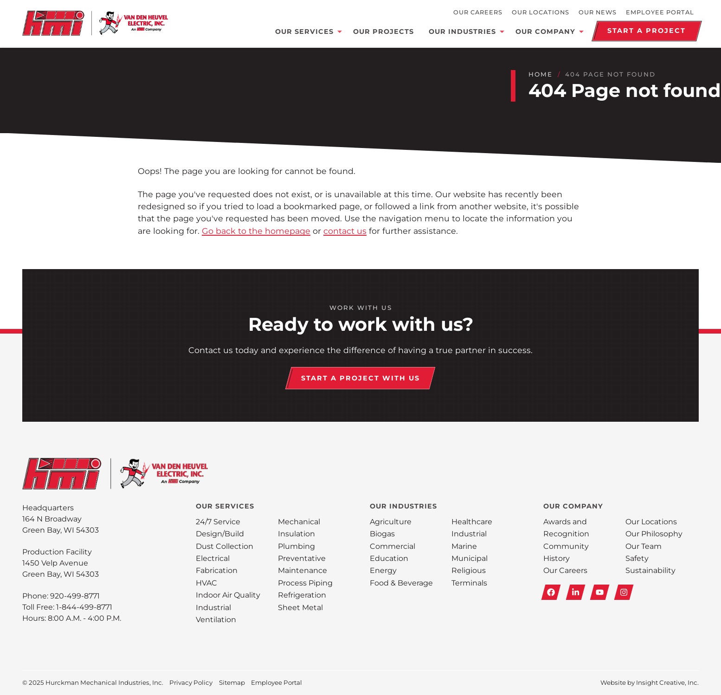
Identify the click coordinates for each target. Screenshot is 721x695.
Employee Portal (660, 12)
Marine (464, 546)
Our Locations (540, 12)
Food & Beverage (401, 583)
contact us (345, 231)
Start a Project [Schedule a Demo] (646, 30)
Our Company (547, 31)
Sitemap (232, 682)
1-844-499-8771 (84, 607)
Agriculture (391, 521)
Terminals (469, 583)
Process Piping (305, 583)
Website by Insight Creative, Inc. (649, 682)
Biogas (382, 533)
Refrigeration (302, 595)
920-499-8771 (75, 596)
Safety (637, 558)
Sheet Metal (300, 607)
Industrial (469, 533)
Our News (598, 12)
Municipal (469, 558)
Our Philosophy (653, 533)
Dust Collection (224, 546)
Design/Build (220, 533)
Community (566, 546)
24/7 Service (218, 521)
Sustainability (650, 570)
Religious (468, 570)
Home (540, 74)
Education (389, 558)
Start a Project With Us (360, 378)
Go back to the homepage (256, 231)
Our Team (643, 546)
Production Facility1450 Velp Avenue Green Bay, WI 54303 (60, 563)
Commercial (392, 546)
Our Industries (465, 31)
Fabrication (217, 570)
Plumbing (296, 546)
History (556, 558)
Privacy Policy (190, 682)
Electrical (213, 558)
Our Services (306, 31)
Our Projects (383, 31)
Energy (383, 570)
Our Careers (477, 12)
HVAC (206, 583)
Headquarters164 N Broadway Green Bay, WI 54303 (60, 518)
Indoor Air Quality (228, 595)
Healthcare (471, 521)
